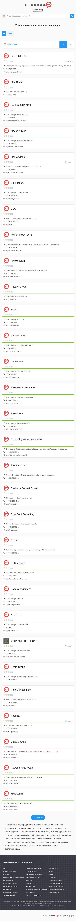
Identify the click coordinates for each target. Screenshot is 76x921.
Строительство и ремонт (34, 868)
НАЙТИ (72, 16)
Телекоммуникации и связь (34, 895)
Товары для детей (9, 895)
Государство (7, 889)
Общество (52, 877)
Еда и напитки (53, 868)
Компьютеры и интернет (11, 892)
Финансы (29, 880)
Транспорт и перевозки (56, 886)
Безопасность (30, 892)
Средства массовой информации (13, 877)
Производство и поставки (11, 886)
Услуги (51, 871)
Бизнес (51, 874)
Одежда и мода (31, 886)
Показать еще (38, 817)
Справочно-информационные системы (38, 889)
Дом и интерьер (54, 892)
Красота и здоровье (9, 871)
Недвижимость (8, 880)
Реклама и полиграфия (56, 889)
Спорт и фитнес (31, 871)
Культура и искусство (32, 877)
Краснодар (38, 10)
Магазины (6, 874)
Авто (4, 868)
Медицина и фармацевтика (34, 874)
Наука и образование (55, 883)
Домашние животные (55, 880)
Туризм (28, 883)
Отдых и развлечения (10, 883)
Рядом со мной (12, 44)
